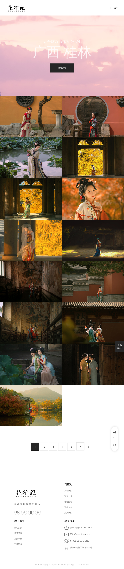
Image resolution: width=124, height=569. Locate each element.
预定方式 (68, 496)
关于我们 (68, 490)
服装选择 (18, 533)
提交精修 (18, 538)
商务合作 (68, 507)
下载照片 (18, 544)
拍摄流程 (68, 501)
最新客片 (119, 347)
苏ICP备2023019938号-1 (78, 564)
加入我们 (68, 512)
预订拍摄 (18, 527)
